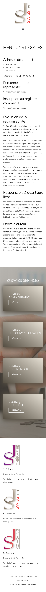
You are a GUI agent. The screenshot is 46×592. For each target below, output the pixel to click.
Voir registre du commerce (14, 92)
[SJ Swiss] (23, 3)
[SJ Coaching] (12, 529)
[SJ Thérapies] (12, 445)
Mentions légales (23, 581)
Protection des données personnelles (23, 584)
